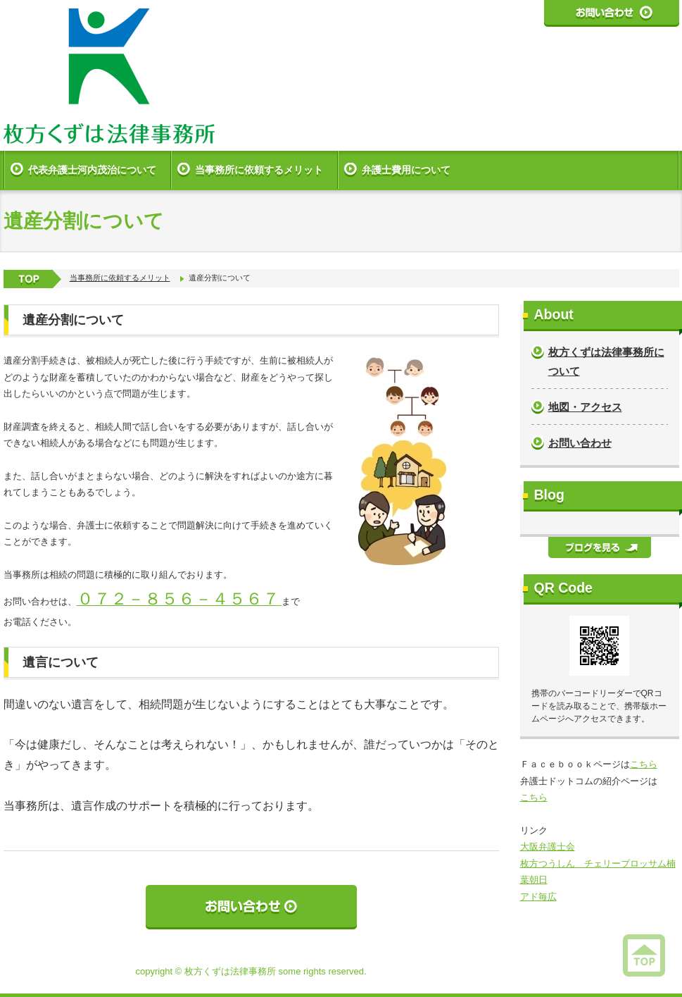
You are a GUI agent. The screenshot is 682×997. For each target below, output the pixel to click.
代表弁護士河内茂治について (92, 169)
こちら (643, 764)
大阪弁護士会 (547, 846)
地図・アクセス (585, 407)
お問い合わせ (580, 443)
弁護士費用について (406, 169)
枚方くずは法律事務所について (606, 361)
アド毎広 (538, 896)
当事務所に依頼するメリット (259, 169)
